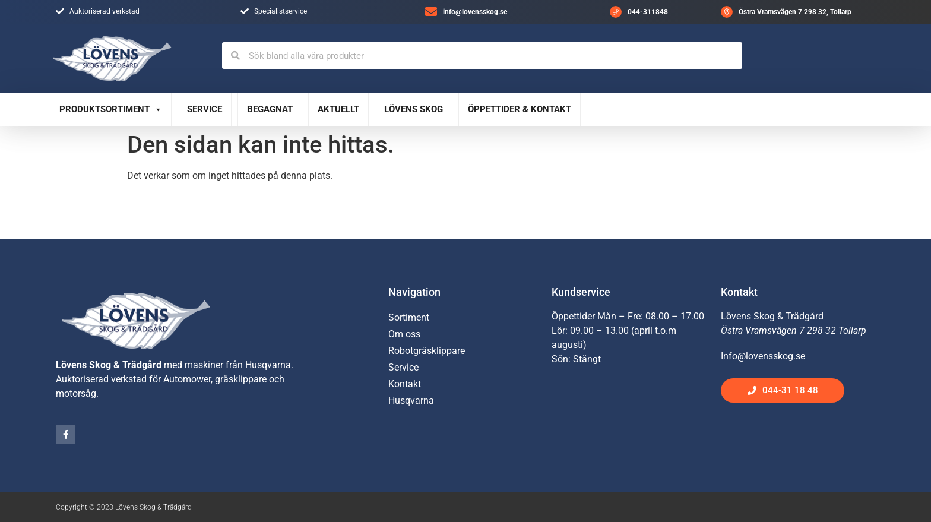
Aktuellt (338, 109)
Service (204, 109)
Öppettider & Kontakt (519, 109)
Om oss (404, 334)
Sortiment (408, 317)
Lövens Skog (413, 109)
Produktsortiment (110, 109)
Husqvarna (411, 400)
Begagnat (270, 109)
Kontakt (404, 384)
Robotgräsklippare (426, 350)
